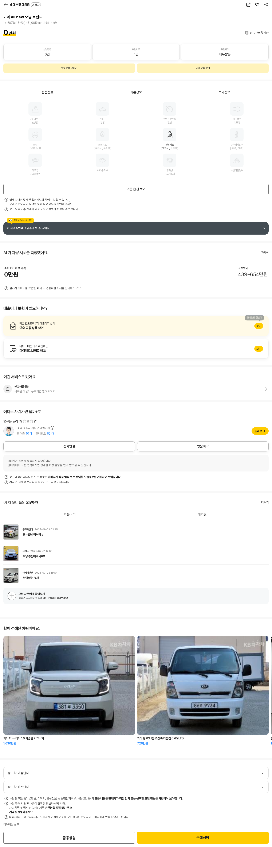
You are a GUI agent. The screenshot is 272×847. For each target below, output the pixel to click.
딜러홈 (258, 431)
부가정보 (224, 92)
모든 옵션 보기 (136, 189)
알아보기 (136, 326)
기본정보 (136, 92)
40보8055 (25, 4)
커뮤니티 (70, 514)
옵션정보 (48, 92)
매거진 (202, 514)
